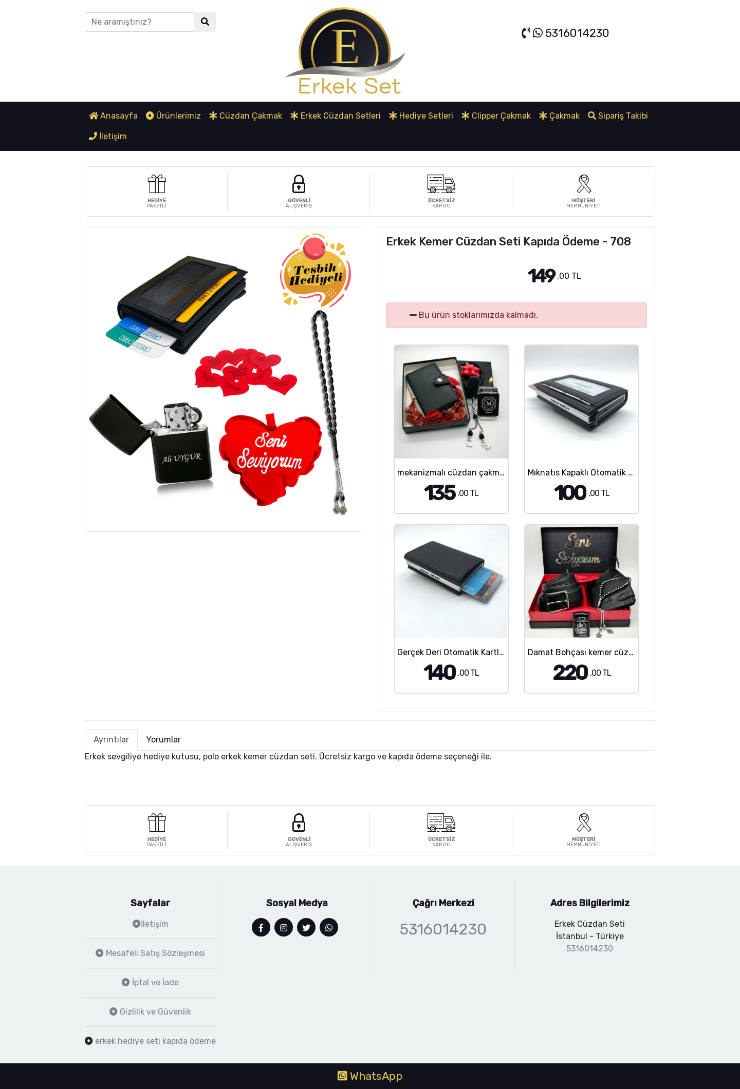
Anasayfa (113, 116)
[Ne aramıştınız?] (140, 22)
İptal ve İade (150, 982)
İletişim (108, 136)
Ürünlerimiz (173, 116)
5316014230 (565, 33)
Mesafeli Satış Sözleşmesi (150, 953)
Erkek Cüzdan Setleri (335, 116)
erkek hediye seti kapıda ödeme (155, 1041)
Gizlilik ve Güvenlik (150, 1012)
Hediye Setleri (421, 116)
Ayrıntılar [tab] (111, 739)
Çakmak (559, 116)
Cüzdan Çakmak (245, 116)
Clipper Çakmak (496, 116)
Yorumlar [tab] (163, 739)
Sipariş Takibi (618, 116)
